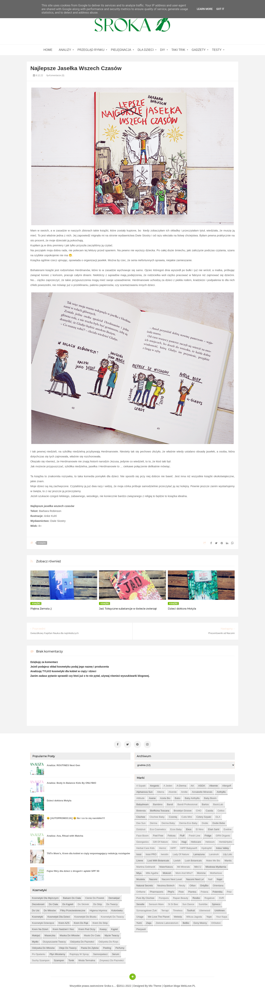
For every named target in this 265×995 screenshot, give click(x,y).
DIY (162, 49)
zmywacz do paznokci (112, 959)
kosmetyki (37, 916)
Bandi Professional (187, 803)
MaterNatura (166, 866)
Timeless (178, 909)
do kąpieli (67, 903)
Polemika (217, 891)
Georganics (142, 841)
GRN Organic (223, 834)
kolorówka (117, 909)
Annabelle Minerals (202, 791)
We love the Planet (158, 916)
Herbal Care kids (145, 847)
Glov (174, 841)
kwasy (103, 928)
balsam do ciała (72, 897)
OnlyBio (204, 884)
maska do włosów (70, 934)
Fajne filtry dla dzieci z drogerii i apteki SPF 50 (73, 870)
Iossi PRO (151, 853)
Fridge (208, 834)
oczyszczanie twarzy (54, 941)
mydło (35, 941)
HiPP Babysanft (188, 847)
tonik (71, 959)
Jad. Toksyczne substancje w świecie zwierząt (128, 608)
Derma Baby (168, 822)
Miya (138, 872)
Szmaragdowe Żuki (146, 909)
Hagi (184, 841)
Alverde (173, 791)
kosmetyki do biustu (85, 916)
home (47, 49)
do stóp (97, 903)
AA (192, 785)
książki (42, 543)
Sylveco (216, 903)
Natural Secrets (144, 884)
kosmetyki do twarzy (112, 916)
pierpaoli (141, 928)
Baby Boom (210, 797)
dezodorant (38, 903)
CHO (198, 810)
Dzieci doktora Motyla (182, 608)
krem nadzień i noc (63, 928)
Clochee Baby (157, 816)
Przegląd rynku (90, 49)
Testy (217, 49)
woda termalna (86, 959)
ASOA (201, 785)
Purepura (164, 897)
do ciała (53, 903)
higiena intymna (98, 909)
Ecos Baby (176, 828)
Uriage (139, 916)
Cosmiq (173, 816)
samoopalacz (100, 953)
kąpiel (114, 928)
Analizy (65, 49)
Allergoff (226, 785)
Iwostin (164, 853)
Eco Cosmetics (158, 828)
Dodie (205, 822)
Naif (210, 878)
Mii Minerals (183, 866)
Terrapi (165, 909)
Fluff (182, 834)
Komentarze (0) (55, 75)
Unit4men (220, 909)
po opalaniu (38, 953)
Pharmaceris (156, 891)
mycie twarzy (112, 934)
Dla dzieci (146, 49)
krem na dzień (40, 928)
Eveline (228, 828)
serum (115, 953)
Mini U (197, 866)
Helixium (210, 841)
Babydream (142, 803)
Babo (177, 797)
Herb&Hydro (225, 841)
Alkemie (213, 785)
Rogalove (209, 897)
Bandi (170, 803)
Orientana (218, 884)
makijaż (36, 934)
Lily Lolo (227, 853)
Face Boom (142, 834)
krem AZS (64, 922)
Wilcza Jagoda (194, 916)
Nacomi (153, 878)
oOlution (216, 922)
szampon (59, 959)
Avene (152, 797)
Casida (209, 810)
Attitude (140, 797)
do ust (35, 909)
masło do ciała (92, 934)
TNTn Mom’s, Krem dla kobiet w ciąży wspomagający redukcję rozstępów (88, 852)
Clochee (140, 816)
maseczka (50, 934)
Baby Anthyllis (192, 797)
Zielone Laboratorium (167, 922)
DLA (217, 816)
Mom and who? (184, 872)
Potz (229, 891)
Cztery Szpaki (203, 816)
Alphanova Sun (144, 791)
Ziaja (148, 922)
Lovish (177, 859)
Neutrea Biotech (165, 884)
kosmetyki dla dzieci (58, 916)
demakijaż (114, 897)
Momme (201, 872)
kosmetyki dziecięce (43, 922)
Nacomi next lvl (195, 878)
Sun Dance (188, 903)
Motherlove (216, 872)
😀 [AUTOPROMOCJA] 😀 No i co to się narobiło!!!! (76, 817)
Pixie (181, 891)
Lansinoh (214, 853)
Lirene (139, 859)
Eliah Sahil (213, 828)
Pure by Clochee (145, 897)
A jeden (168, 785)
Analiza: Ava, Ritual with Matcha (65, 835)
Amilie (184, 791)
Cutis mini (186, 816)
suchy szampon (41, 959)
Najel (219, 878)
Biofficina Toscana (159, 810)
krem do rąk (81, 922)
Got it (220, 9)
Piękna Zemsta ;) (41, 608)
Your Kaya (221, 916)
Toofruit (191, 909)
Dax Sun (141, 822)
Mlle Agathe (152, 872)
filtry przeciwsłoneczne (72, 909)
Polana (204, 891)
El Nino (200, 828)
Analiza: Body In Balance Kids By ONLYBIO (71, 782)
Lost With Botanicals (158, 859)
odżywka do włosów (43, 947)
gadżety (199, 49)
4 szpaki (141, 785)
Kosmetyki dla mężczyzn (45, 897)
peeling (107, 947)
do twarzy (112, 903)
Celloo (221, 810)
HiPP (173, 847)
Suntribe (203, 903)
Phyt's (171, 891)
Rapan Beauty (180, 897)
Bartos (205, 803)
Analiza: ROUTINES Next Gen (63, 764)
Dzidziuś (140, 828)
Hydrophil (207, 847)
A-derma (181, 785)
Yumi (139, 922)
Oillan (193, 884)
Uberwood (204, 909)
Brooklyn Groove (183, 810)
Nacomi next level (172, 878)
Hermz (162, 847)
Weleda (178, 916)
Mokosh (167, 872)
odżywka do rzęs (108, 941)
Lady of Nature (181, 853)
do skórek (83, 903)
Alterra (160, 791)
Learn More (205, 9)
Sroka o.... (110, 985)
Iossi (138, 853)
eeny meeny (200, 922)
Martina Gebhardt (145, 866)
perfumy (119, 947)
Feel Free (158, 834)
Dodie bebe (218, 822)
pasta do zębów (90, 947)
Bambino (157, 803)
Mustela (140, 878)
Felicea (171, 834)
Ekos (188, 828)
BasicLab (218, 803)
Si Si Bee (173, 903)
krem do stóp (100, 922)
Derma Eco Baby (188, 822)
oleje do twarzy (68, 947)
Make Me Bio (213, 859)
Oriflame (140, 891)
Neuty (182, 884)
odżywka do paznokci (82, 941)
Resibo (196, 897)
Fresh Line (194, 834)
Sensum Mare (156, 903)
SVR (221, 897)
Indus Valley (222, 847)
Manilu (228, 859)
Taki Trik (178, 49)
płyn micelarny (57, 953)
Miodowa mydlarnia (216, 866)
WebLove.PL (188, 985)
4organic (154, 785)
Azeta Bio (165, 797)
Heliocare (196, 841)
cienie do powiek (94, 897)
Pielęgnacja (121, 49)
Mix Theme (155, 985)
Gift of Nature (160, 841)
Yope (209, 916)
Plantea (192, 891)
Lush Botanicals (193, 859)
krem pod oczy (86, 928)
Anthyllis (221, 791)
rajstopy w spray (79, 953)
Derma (153, 822)
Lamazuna (199, 853)
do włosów (50, 909)
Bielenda (141, 810)
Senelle (140, 903)
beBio (186, 922)
